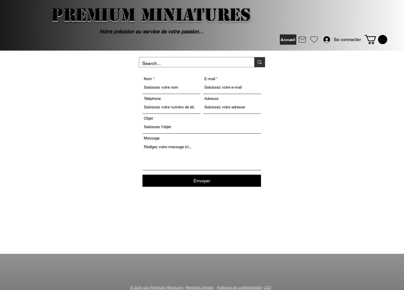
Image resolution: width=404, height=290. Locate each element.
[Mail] (302, 39)
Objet (148, 118)
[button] (376, 39)
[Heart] (314, 39)
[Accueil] (288, 39)
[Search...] (192, 63)
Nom (148, 79)
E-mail (209, 79)
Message (151, 138)
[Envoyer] (201, 181)
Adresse (211, 98)
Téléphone (152, 98)
